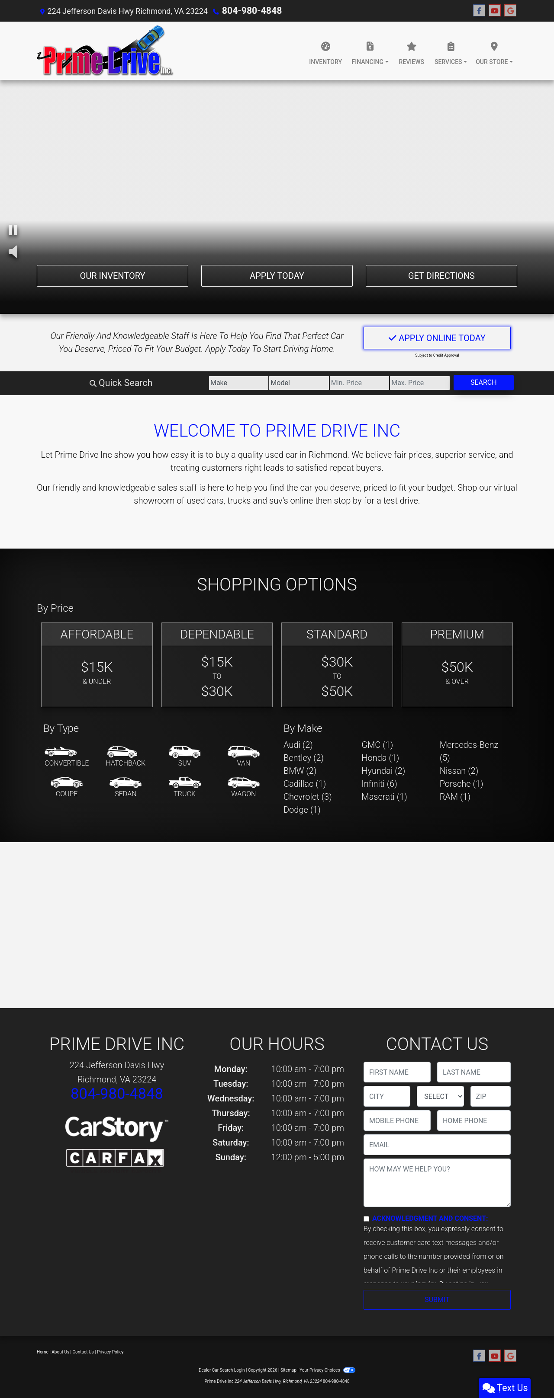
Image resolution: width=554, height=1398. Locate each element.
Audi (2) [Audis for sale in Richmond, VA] (298, 745)
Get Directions (441, 274)
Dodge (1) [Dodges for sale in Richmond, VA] (302, 809)
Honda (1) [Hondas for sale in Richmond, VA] (380, 758)
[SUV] (185, 757)
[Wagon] (244, 787)
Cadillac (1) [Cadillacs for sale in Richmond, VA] (304, 784)
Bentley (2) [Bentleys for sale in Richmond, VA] (303, 758)
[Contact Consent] (366, 1219)
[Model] (227, 383)
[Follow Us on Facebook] (479, 10)
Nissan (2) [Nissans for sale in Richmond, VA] (459, 771)
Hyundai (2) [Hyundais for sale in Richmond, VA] (383, 771)
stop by (348, 500)
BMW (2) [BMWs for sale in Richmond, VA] (299, 771)
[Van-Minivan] (244, 757)
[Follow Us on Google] (510, 10)
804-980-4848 (247, 10)
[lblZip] (490, 1096)
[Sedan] (126, 787)
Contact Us (83, 1352)
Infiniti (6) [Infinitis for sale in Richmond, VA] (379, 784)
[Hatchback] (126, 757)
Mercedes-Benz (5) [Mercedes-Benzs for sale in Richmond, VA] (469, 751)
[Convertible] (67, 757)
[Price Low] (308, 383)
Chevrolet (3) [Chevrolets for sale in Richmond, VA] (307, 797)
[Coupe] (67, 787)
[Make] (146, 383)
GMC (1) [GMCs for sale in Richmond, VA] (377, 745)
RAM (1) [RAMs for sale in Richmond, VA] (455, 797)
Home (42, 1352)
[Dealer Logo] (105, 51)
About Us (60, 1352)
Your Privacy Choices (327, 1370)
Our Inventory (112, 274)
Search (473, 382)
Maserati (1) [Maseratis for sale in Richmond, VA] (384, 797)
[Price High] (389, 383)
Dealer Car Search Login (222, 1370)
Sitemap (288, 1370)
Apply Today (277, 274)
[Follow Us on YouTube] (495, 10)
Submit (437, 1300)
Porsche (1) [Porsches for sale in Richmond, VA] (461, 784)
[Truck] (185, 787)
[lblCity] (387, 1096)
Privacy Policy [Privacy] (110, 1352)
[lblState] (440, 1096)
